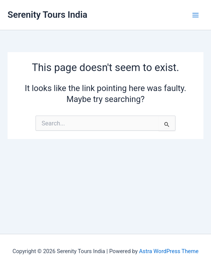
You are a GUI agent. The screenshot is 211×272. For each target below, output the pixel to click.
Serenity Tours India (47, 14)
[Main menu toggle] (195, 15)
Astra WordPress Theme (169, 251)
